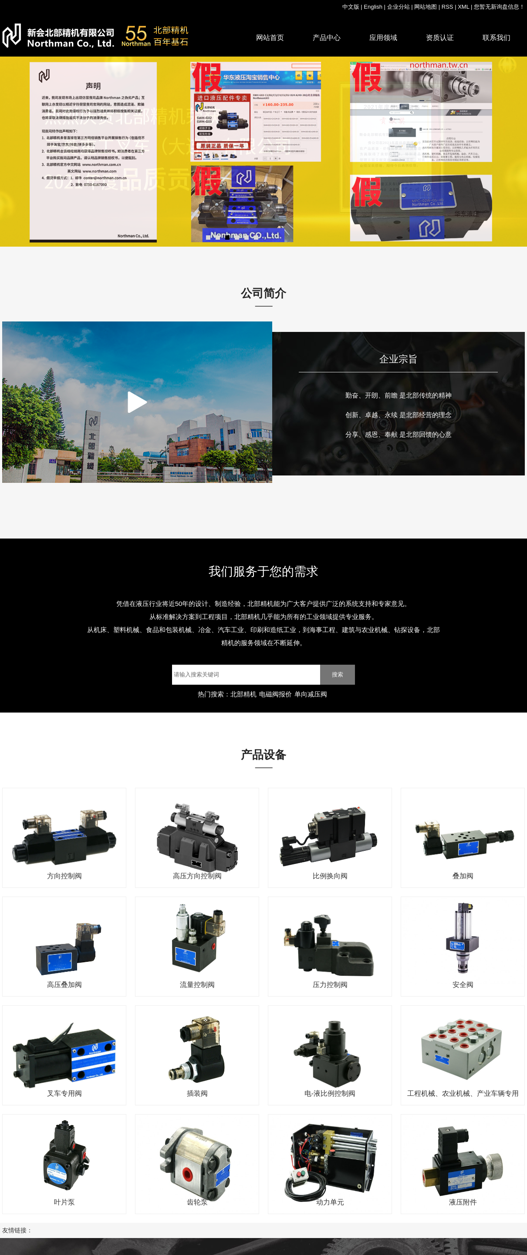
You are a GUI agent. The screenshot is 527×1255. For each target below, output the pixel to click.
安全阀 (463, 984)
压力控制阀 (330, 984)
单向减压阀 (310, 694)
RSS (447, 6)
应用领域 (383, 37)
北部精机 (243, 694)
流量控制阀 (197, 984)
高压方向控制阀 (197, 876)
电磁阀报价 (275, 694)
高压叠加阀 (64, 984)
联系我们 (496, 37)
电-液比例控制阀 (329, 1093)
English (373, 6)
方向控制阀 (64, 876)
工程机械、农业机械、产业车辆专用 (463, 1093)
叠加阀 (463, 876)
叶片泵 (64, 1202)
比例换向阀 (330, 876)
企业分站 (398, 6)
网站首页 (270, 37)
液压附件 (463, 1202)
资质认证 (440, 37)
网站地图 (425, 6)
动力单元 (330, 1202)
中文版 (350, 6)
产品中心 (327, 37)
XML (463, 6)
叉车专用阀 (64, 1093)
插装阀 (197, 1093)
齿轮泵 (197, 1202)
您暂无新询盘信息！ (499, 6)
